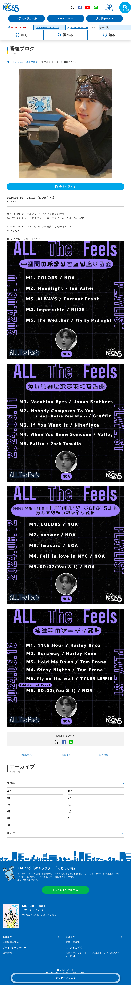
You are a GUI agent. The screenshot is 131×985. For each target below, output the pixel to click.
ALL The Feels (15, 62)
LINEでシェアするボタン (71, 741)
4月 (70, 811)
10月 (70, 791)
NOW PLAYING (79, 27)
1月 (8, 825)
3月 (8, 818)
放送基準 (70, 937)
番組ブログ (32, 62)
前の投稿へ (104, 755)
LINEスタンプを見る (65, 890)
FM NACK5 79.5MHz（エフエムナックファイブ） (11, 7)
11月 (9, 791)
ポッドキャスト (105, 18)
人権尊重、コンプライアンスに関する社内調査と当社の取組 (93, 954)
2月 (70, 818)
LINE (96, 7)
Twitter (72, 7)
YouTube (88, 7)
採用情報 (7, 952)
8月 (70, 798)
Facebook (80, 7)
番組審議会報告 (11, 942)
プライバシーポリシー (14, 947)
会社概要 (7, 937)
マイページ (109, 10)
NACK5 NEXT (65, 18)
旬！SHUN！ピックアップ (50, 27)
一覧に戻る (65, 755)
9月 (8, 798)
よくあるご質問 (74, 947)
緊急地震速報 (73, 942)
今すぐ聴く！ (67, 186)
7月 (8, 804)
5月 (8, 811)
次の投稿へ (26, 755)
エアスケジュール (26, 18)
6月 (70, 804)
